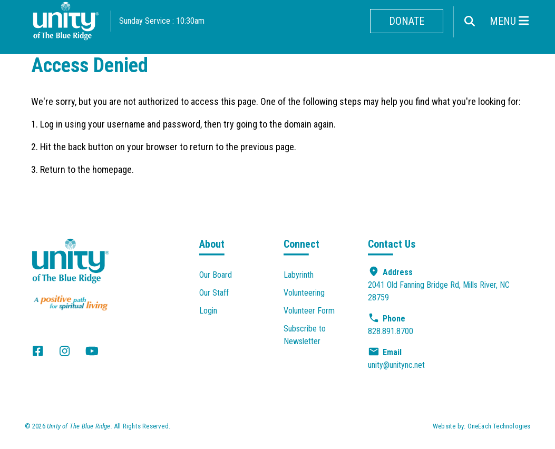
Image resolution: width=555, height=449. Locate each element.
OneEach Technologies (499, 426)
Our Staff (214, 293)
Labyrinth (299, 275)
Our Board (215, 275)
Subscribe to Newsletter (305, 335)
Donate (406, 21)
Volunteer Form (309, 311)
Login (208, 311)
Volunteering (304, 293)
